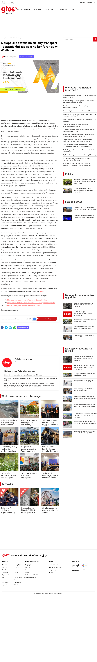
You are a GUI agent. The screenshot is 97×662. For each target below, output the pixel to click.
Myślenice (5, 585)
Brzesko (4, 570)
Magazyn (28, 565)
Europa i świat (73, 201)
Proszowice (18, 575)
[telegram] (10, 327)
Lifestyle (27, 567)
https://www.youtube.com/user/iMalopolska (24, 306)
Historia (37, 9)
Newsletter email (53, 565)
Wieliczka (17, 585)
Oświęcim (17, 570)
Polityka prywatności (54, 570)
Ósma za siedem (30, 577)
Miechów (5, 582)
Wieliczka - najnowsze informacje (21, 396)
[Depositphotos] (75, 570)
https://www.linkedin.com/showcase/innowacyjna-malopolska (31, 303)
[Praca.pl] (75, 565)
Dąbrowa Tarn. (6, 575)
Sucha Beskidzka (19, 577)
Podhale (17, 572)
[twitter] (6, 327)
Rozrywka (49, 9)
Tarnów (16, 580)
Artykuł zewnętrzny (10, 57)
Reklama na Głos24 (54, 567)
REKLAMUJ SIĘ (91, 2)
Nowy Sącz (17, 565)
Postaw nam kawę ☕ (26, 57)
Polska (69, 174)
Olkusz (16, 567)
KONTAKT (82, 2)
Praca (80, 9)
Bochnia (4, 567)
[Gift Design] (84, 570)
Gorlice (4, 577)
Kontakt (50, 572)
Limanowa (5, 580)
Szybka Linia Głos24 (65, 9)
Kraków (4, 565)
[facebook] (2, 327)
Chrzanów (5, 572)
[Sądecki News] (84, 565)
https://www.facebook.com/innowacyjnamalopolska (27, 300)
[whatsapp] (14, 327)
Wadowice (17, 582)
